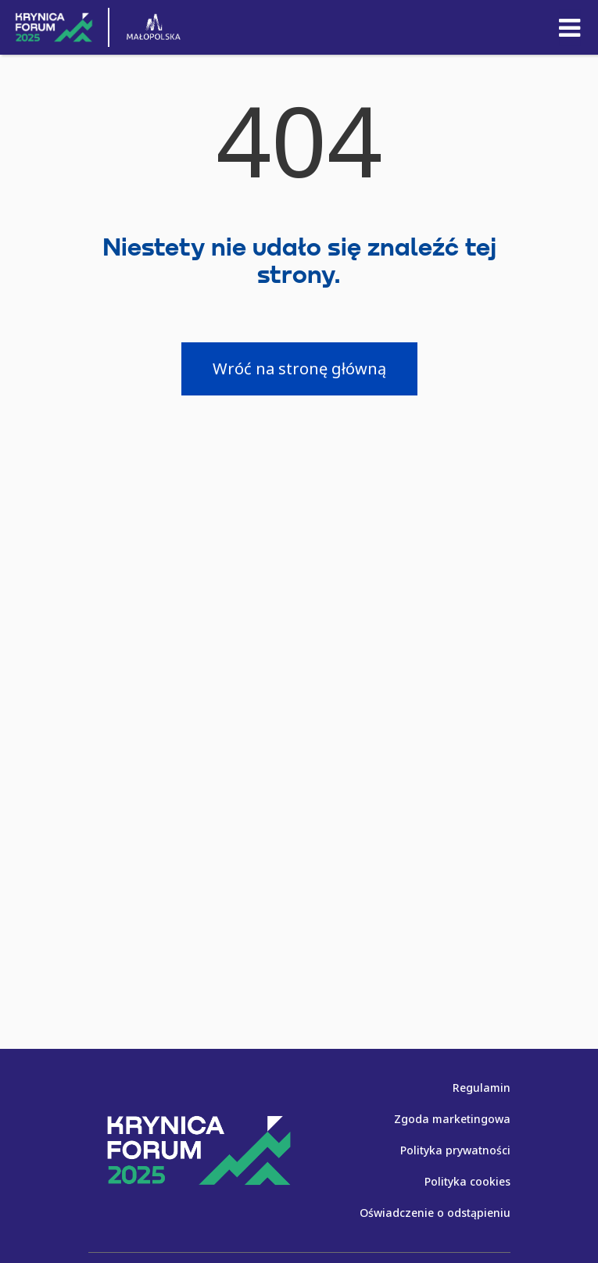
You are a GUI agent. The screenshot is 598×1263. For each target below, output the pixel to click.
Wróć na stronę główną (299, 368)
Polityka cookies (467, 1181)
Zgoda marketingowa (452, 1118)
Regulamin (481, 1087)
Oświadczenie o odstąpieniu (435, 1212)
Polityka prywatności (455, 1150)
